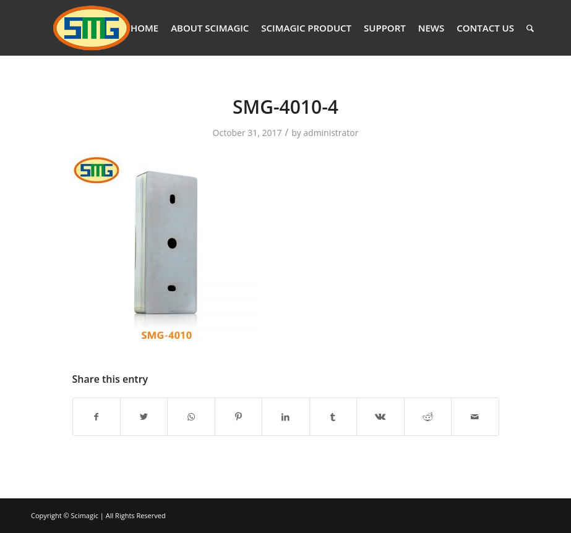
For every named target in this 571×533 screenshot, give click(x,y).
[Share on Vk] (380, 416)
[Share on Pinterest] (238, 416)
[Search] (530, 28)
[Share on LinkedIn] (285, 416)
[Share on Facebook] (96, 416)
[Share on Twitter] (144, 416)
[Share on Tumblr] (333, 416)
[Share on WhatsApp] (191, 416)
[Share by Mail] (475, 416)
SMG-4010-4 (285, 106)
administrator (330, 133)
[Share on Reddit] (428, 416)
